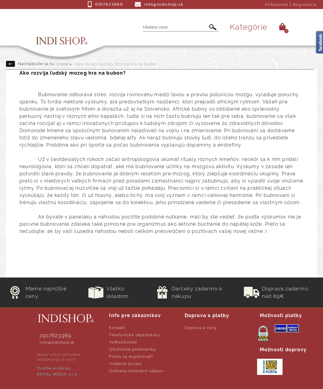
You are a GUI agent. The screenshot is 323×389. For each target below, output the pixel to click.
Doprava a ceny (201, 327)
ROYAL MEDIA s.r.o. (58, 374)
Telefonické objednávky (134, 335)
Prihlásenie (276, 4)
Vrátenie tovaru (125, 363)
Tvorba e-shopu (54, 368)
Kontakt (117, 327)
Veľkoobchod (123, 342)
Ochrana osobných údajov (136, 371)
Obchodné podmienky (132, 349)
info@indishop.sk (57, 342)
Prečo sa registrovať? (131, 356)
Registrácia (304, 4)
